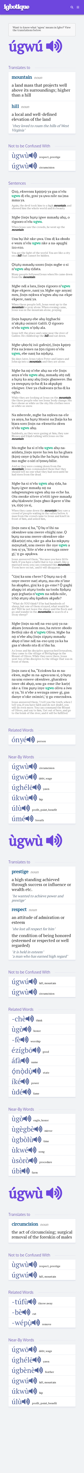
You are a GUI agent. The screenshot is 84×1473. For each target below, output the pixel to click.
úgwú (24, 981)
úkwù (24, 797)
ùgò (22, 1029)
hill (15, 106)
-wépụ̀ (26, 1322)
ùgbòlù (27, 1139)
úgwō (24, 776)
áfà (20, 1060)
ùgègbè (27, 1129)
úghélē (26, 787)
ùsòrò (24, 1160)
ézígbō (26, 1050)
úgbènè (27, 1370)
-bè (21, 1312)
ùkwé (24, 1150)
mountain (22, 77)
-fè (20, 1039)
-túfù (24, 1301)
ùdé (21, 1091)
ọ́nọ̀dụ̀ (26, 1071)
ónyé (23, 739)
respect (19, 909)
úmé (23, 818)
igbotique (16, 6)
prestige (20, 871)
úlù (21, 808)
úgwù (24, 165)
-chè (23, 1018)
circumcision (25, 1224)
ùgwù (24, 155)
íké (20, 1081)
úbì (21, 1170)
